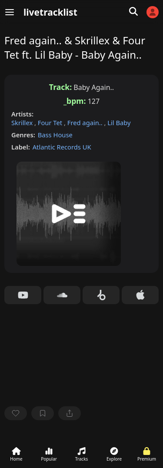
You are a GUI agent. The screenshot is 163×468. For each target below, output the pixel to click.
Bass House (55, 134)
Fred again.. (85, 122)
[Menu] (9, 12)
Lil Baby (118, 122)
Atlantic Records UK (62, 147)
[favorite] (15, 413)
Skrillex (22, 122)
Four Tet (51, 122)
